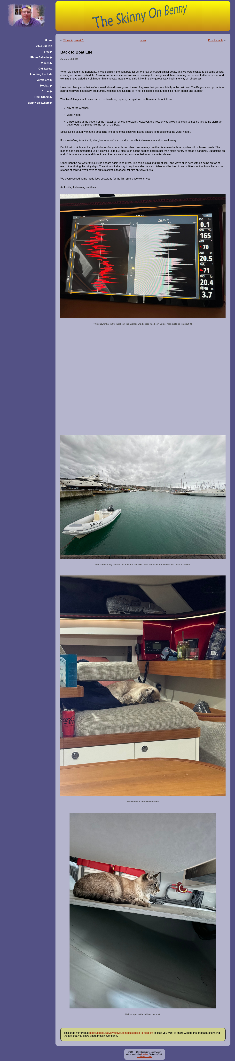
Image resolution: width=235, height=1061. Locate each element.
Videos (46, 63)
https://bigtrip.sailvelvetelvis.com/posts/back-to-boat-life (121, 1032)
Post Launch (215, 40)
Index (143, 40)
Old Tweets (45, 68)
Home (48, 40)
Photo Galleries (41, 57)
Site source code (144, 1056)
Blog (48, 51)
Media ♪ (46, 85)
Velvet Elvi (44, 80)
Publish (144, 1054)
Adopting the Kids (41, 74)
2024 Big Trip (44, 46)
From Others (43, 97)
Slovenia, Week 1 (73, 40)
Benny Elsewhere (40, 102)
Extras (47, 91)
